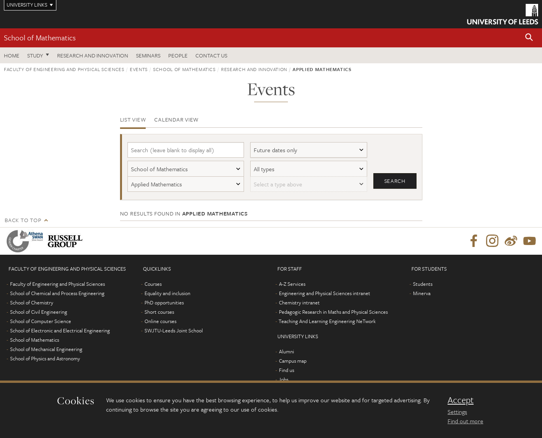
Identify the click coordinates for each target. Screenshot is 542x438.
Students (422, 284)
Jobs (283, 379)
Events (139, 69)
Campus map (293, 361)
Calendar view (176, 119)
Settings (457, 411)
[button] (529, 38)
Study (35, 55)
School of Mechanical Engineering (46, 349)
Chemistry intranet (299, 302)
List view (133, 119)
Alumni (286, 351)
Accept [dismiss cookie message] (461, 400)
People (178, 55)
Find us (286, 370)
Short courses (159, 312)
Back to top (23, 220)
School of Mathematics (40, 37)
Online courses (160, 321)
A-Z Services (292, 284)
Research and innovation (254, 69)
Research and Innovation (92, 55)
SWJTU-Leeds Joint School (174, 330)
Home (11, 55)
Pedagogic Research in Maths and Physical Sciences (333, 312)
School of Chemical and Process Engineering (57, 293)
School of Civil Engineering (38, 312)
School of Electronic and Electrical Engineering (60, 330)
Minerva (421, 293)
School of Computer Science (40, 321)
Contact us (211, 55)
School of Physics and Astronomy (45, 358)
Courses (153, 284)
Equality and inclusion (167, 293)
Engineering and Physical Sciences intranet (324, 293)
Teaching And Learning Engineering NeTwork (327, 321)
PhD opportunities (164, 302)
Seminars (148, 55)
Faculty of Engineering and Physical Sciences (64, 69)
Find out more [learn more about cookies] (465, 421)
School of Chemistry (31, 302)
